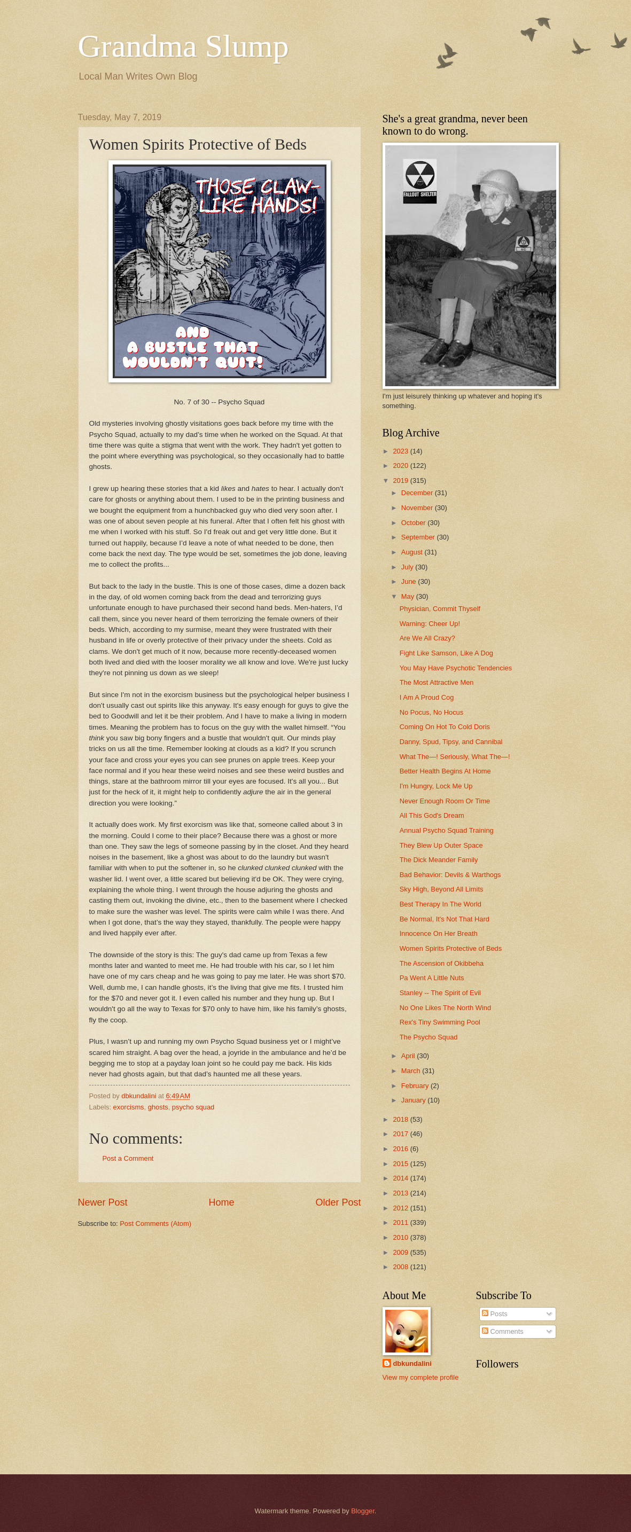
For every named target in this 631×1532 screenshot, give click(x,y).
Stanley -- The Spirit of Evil (440, 993)
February (416, 1086)
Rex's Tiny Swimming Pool (440, 1022)
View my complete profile (421, 1377)
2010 (401, 1237)
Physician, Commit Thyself (440, 609)
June (409, 581)
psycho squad (193, 1107)
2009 (401, 1252)
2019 (401, 480)
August (413, 552)
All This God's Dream (432, 815)
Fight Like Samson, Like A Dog (446, 653)
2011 (401, 1222)
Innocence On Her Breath (439, 933)
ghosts (158, 1107)
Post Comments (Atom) (155, 1224)
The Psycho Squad (429, 1037)
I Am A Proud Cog (427, 697)
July (408, 567)
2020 (401, 466)
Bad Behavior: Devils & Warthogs (450, 875)
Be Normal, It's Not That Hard (444, 919)
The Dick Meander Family (439, 860)
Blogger (363, 1511)
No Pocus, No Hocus (432, 712)
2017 (401, 1134)
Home (221, 1202)
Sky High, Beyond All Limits (442, 889)
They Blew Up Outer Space (441, 845)
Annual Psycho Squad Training (447, 830)
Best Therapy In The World (440, 904)
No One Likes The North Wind (446, 1008)
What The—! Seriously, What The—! (455, 757)
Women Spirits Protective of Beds (451, 948)
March (411, 1071)
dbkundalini (412, 1363)
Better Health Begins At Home (445, 771)
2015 (401, 1164)
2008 (401, 1267)
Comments (503, 1331)
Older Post (338, 1202)
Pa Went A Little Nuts (432, 978)
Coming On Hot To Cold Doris (445, 727)
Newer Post (103, 1202)
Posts (495, 1314)
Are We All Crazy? (427, 638)
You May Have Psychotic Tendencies (456, 668)
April (409, 1056)
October (414, 523)
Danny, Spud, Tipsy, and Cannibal (451, 742)
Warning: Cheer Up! (430, 624)
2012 (401, 1208)
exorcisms (128, 1107)
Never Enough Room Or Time (445, 801)
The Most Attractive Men (437, 682)
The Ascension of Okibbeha (442, 963)
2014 (401, 1178)
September (419, 537)
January (414, 1100)
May (408, 596)
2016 (401, 1149)
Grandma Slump (183, 46)
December (418, 493)
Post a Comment (128, 1158)
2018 (401, 1119)
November (418, 508)
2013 (401, 1193)
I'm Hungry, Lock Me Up (436, 786)
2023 (401, 451)
